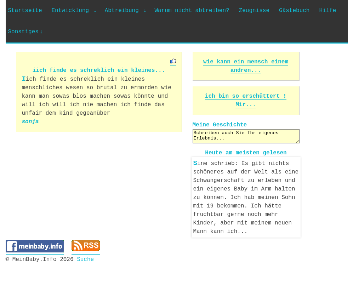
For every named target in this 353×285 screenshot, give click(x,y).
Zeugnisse (254, 11)
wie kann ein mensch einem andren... (245, 66)
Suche (85, 258)
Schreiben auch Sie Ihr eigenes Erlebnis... (246, 136)
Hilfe (327, 11)
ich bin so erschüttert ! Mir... (245, 100)
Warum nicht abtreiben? (191, 11)
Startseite (25, 11)
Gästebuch (294, 11)
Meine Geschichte (220, 125)
